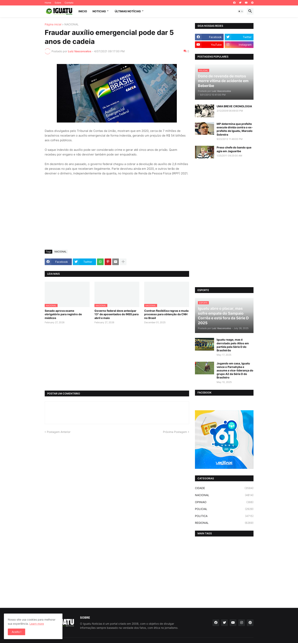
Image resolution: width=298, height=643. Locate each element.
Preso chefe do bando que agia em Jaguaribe (234, 149)
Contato (69, 2)
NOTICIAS (99, 11)
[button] (240, 11)
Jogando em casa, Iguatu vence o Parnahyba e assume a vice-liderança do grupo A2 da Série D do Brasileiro (235, 370)
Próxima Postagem (175, 431)
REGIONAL (224, 523)
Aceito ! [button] (16, 631)
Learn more (36, 623)
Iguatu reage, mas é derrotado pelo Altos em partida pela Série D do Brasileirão (233, 345)
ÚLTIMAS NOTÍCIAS (128, 11)
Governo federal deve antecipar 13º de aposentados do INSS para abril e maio (116, 314)
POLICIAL (224, 509)
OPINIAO (224, 502)
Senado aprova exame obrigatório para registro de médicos (63, 314)
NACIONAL (71, 24)
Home (48, 2)
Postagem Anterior (58, 431)
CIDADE (224, 488)
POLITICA (224, 516)
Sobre (58, 2)
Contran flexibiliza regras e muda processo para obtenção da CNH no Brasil (166, 314)
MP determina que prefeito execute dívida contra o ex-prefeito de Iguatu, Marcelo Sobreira (235, 129)
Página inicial (53, 24)
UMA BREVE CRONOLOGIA (234, 106)
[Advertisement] (117, 217)
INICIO (82, 11)
